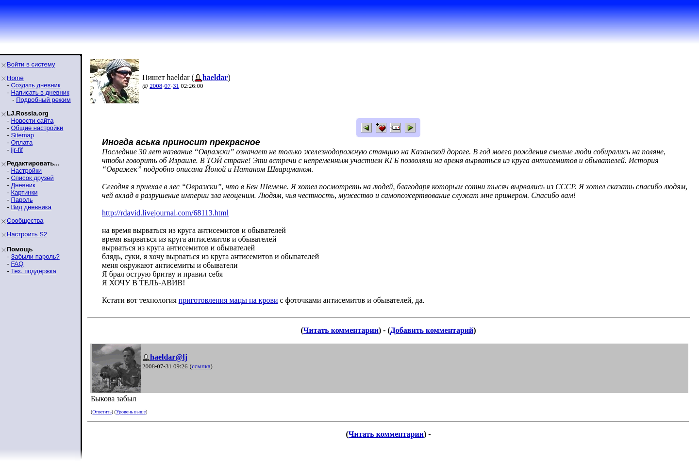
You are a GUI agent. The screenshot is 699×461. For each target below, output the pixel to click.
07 (168, 85)
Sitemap (22, 135)
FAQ (17, 263)
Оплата (22, 142)
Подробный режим (43, 99)
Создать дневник (35, 85)
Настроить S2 (27, 234)
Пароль (22, 199)
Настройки (26, 170)
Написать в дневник (40, 92)
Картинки (24, 192)
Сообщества (25, 220)
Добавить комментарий (431, 330)
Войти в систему (31, 64)
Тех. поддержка (33, 271)
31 (176, 85)
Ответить (101, 411)
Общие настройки (37, 128)
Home (15, 78)
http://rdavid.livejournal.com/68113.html (165, 213)
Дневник (23, 185)
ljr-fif (17, 149)
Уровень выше (131, 411)
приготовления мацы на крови (228, 300)
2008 (156, 85)
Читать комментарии (341, 330)
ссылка (201, 366)
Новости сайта (32, 120)
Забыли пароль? (35, 256)
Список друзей (32, 177)
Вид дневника (31, 207)
